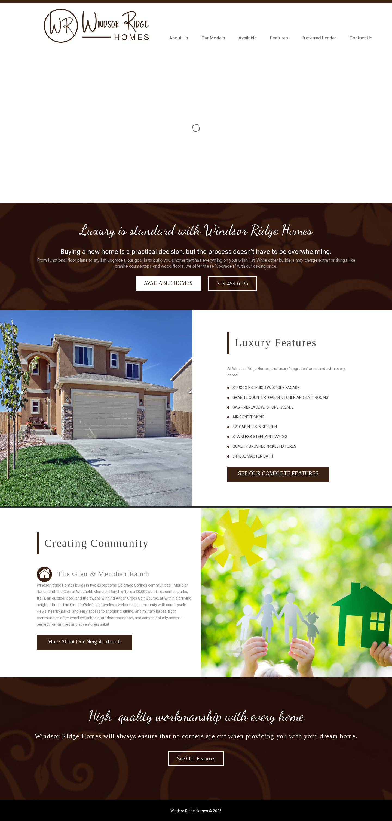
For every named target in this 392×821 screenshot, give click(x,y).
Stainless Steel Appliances (259, 436)
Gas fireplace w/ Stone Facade (263, 407)
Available (247, 38)
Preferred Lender (318, 38)
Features (279, 38)
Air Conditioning (248, 417)
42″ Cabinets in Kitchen (254, 427)
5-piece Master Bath (252, 456)
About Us (178, 38)
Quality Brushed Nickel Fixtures (264, 446)
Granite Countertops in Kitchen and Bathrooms (280, 397)
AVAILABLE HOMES (168, 283)
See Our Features (196, 758)
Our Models (213, 38)
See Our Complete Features (278, 473)
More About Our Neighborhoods (84, 641)
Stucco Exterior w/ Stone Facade (266, 387)
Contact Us (361, 38)
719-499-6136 (232, 283)
